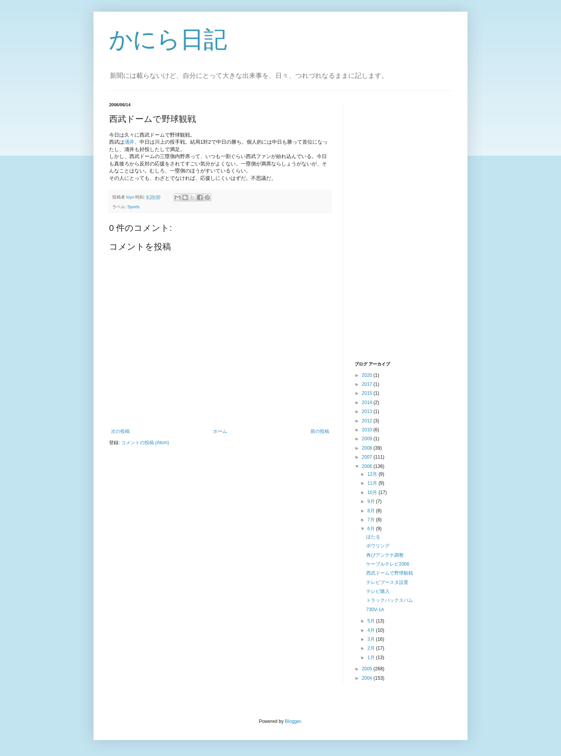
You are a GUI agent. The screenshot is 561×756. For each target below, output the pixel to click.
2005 (368, 669)
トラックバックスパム (389, 600)
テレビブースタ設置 (387, 582)
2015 (368, 393)
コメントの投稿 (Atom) (145, 442)
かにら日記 (168, 39)
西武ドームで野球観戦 (389, 573)
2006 (368, 466)
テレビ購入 (378, 591)
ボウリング (378, 546)
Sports (133, 206)
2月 (371, 648)
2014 (368, 402)
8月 (371, 510)
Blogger (293, 721)
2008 (368, 448)
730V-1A (375, 609)
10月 (373, 492)
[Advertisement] (386, 231)
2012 (368, 421)
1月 (371, 657)
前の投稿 (319, 431)
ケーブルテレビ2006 (387, 564)
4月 (371, 630)
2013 (368, 411)
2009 (368, 438)
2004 (368, 678)
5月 (371, 621)
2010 (368, 430)
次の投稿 (120, 431)
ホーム (220, 431)
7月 (371, 519)
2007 (368, 457)
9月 (371, 501)
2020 (368, 375)
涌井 (129, 142)
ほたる (373, 537)
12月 (373, 474)
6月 (371, 528)
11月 (373, 483)
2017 (368, 384)
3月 (371, 639)
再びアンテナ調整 (385, 555)
